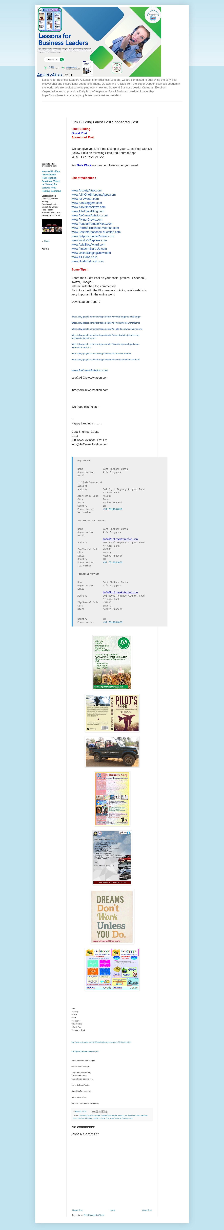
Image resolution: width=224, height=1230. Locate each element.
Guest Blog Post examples (89, 1115)
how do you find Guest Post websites (132, 1115)
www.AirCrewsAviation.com (90, 370)
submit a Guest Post (101, 1118)
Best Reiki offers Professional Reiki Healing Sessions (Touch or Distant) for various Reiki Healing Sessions (51, 181)
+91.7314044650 (112, 509)
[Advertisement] (80, 107)
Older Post (147, 1210)
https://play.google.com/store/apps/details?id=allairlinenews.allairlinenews (107, 329)
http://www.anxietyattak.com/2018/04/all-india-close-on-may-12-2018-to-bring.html (101, 1042)
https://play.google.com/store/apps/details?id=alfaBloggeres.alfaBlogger (106, 316)
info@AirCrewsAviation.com (85, 1051)
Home (112, 1210)
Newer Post (77, 1210)
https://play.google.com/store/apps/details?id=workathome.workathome (106, 323)
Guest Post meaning (109, 1115)
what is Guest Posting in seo (121, 1118)
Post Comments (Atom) (94, 1215)
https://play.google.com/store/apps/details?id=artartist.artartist (101, 353)
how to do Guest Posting (82, 1118)
